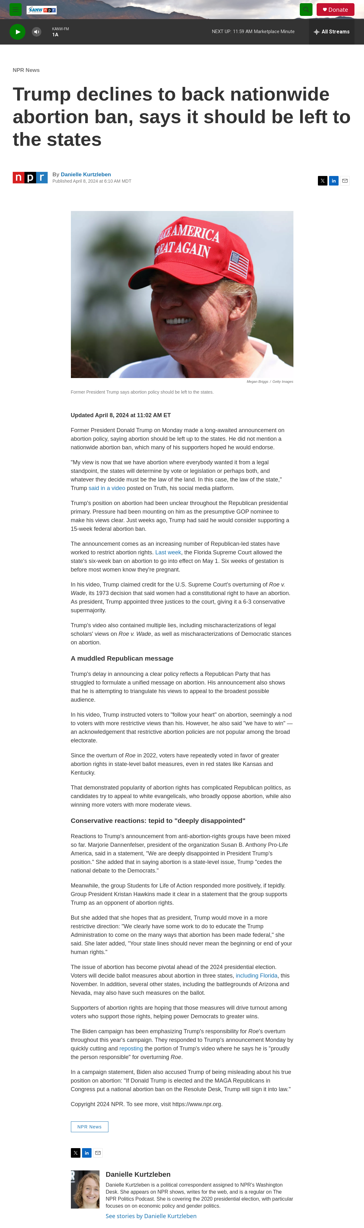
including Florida (257, 975)
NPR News (26, 70)
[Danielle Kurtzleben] (85, 1189)
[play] (17, 32)
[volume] (36, 32)
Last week (168, 552)
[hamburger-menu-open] (16, 9)
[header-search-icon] (306, 9)
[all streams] (331, 32)
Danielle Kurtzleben (86, 175)
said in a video (108, 488)
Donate (338, 9)
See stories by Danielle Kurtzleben (151, 1216)
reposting (131, 1048)
